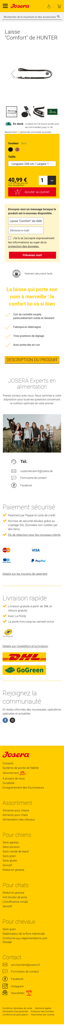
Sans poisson (11, 847)
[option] (10, 149)
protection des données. (23, 246)
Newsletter (18, 993)
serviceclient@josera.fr (25, 964)
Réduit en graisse (13, 869)
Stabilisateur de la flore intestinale (24, 933)
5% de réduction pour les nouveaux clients (34, 534)
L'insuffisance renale (15, 901)
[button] (13, 73)
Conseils (8, 763)
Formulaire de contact (33, 477)
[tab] (32, 360)
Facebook (26, 485)
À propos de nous (14, 778)
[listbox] (32, 150)
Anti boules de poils (15, 897)
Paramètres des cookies (42, 1014)
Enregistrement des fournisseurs (23, 787)
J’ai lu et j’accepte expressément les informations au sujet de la (31, 242)
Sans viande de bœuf (16, 851)
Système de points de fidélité (21, 768)
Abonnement (14, 773)
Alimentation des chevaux (19, 819)
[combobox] (32, 17)
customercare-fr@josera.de (36, 471)
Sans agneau (11, 842)
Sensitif (7, 865)
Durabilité (8, 783)
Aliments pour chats (15, 815)
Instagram (17, 986)
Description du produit (32, 359)
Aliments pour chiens (16, 810)
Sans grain (9, 856)
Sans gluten (10, 860)
